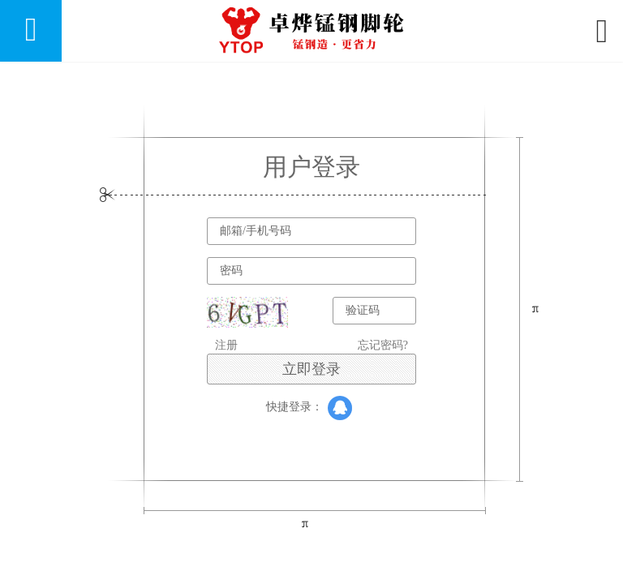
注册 (226, 345)
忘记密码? (383, 345)
